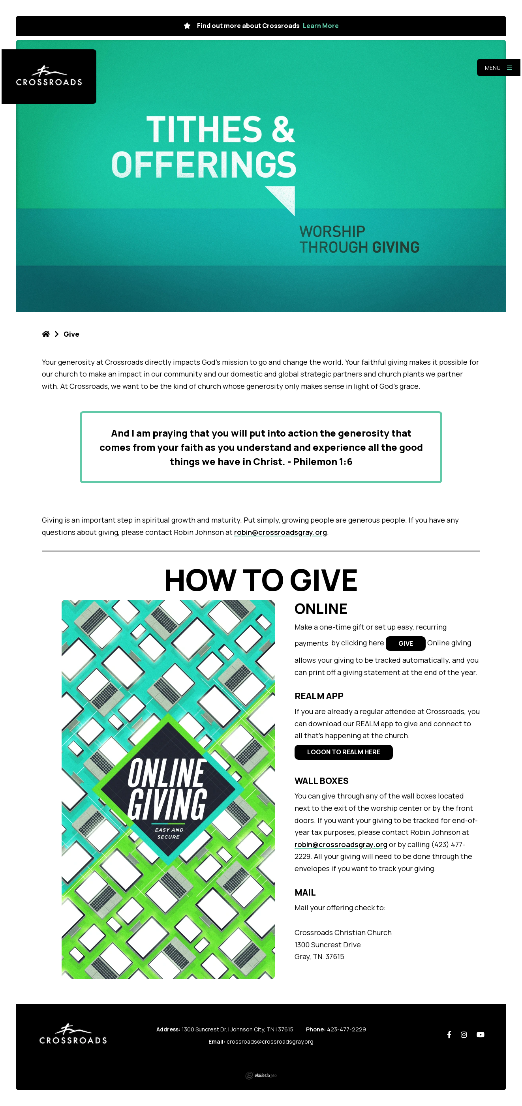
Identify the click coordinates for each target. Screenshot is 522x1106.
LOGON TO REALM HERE (343, 752)
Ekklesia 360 (261, 1076)
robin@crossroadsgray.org (280, 532)
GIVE (405, 643)
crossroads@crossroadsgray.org (270, 1041)
